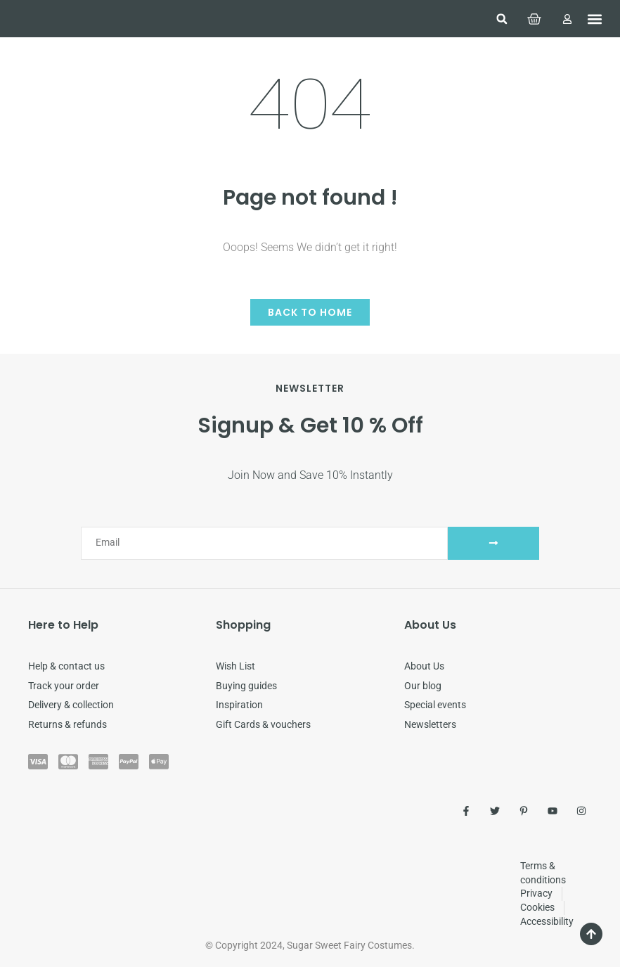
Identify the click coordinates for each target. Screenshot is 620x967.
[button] (502, 19)
